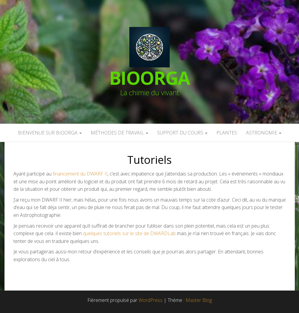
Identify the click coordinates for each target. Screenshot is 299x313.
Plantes (226, 132)
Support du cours (182, 132)
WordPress (151, 300)
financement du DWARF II (80, 173)
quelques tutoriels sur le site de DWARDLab (129, 233)
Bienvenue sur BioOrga (50, 132)
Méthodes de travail (119, 132)
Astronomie (263, 132)
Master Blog (199, 300)
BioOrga (149, 78)
